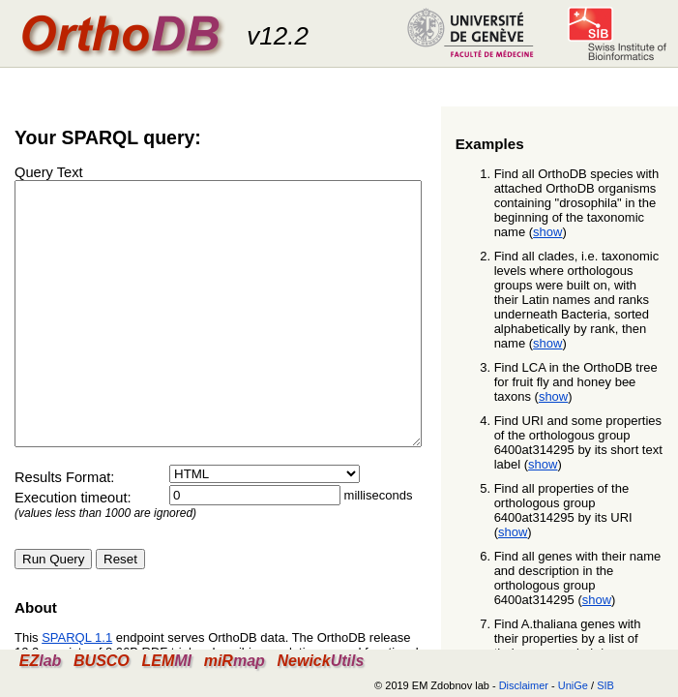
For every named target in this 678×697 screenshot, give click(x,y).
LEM (166, 660)
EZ (40, 660)
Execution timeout (71, 550)
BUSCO (102, 660)
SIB (605, 685)
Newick (320, 660)
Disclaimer (523, 685)
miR (234, 660)
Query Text (49, 172)
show (547, 232)
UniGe (573, 685)
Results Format (62, 529)
